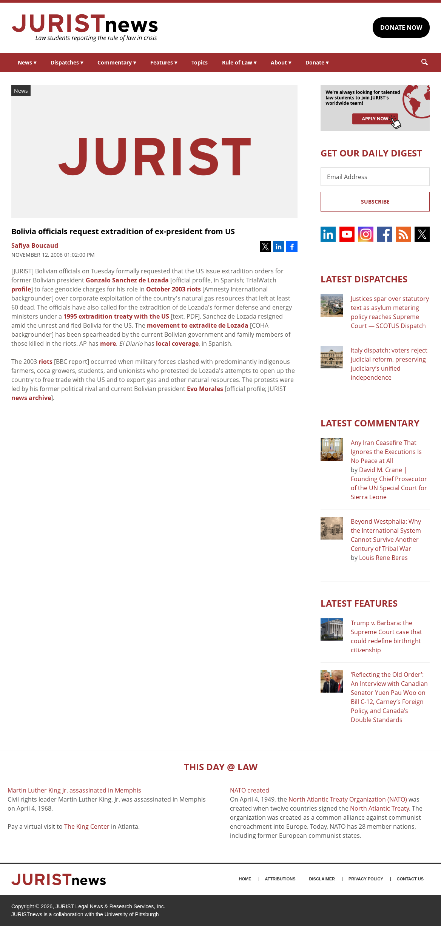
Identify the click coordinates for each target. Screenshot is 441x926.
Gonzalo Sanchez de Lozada (127, 280)
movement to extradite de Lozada (197, 325)
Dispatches (67, 62)
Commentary (116, 62)
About (281, 62)
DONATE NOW (401, 27)
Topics (199, 62)
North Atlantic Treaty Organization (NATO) (347, 799)
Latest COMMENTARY (370, 423)
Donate (316, 62)
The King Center (86, 826)
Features (163, 62)
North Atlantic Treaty (379, 808)
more (108, 343)
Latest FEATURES (359, 603)
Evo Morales (205, 389)
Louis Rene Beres (383, 557)
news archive (31, 398)
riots (45, 361)
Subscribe (375, 201)
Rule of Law (239, 62)
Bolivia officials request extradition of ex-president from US (123, 231)
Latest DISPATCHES (364, 279)
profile (21, 289)
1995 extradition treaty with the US (116, 316)
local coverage (177, 343)
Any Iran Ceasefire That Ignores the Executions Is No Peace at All (386, 451)
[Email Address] (375, 176)
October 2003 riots (173, 289)
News (27, 62)
